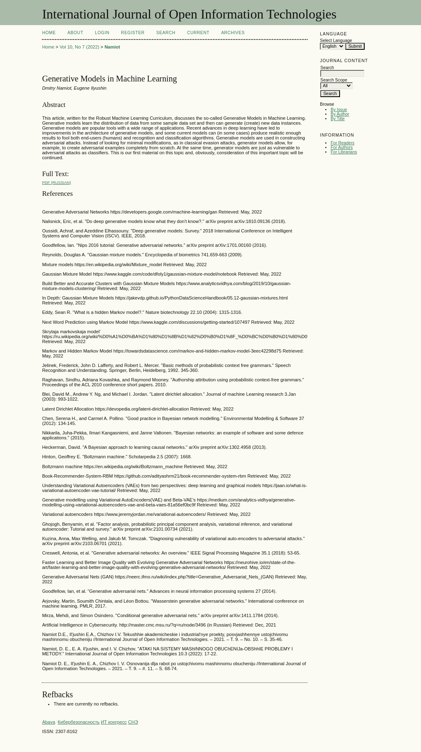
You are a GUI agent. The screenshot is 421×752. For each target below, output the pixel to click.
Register (132, 32)
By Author (340, 114)
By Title (338, 118)
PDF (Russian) (56, 182)
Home (49, 32)
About (75, 32)
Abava (48, 722)
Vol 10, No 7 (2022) (79, 46)
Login (102, 32)
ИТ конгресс (114, 722)
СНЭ (133, 722)
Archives (233, 32)
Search (165, 32)
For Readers (342, 143)
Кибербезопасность (78, 722)
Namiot (112, 46)
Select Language (336, 40)
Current (198, 32)
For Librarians (344, 152)
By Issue (339, 109)
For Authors (342, 147)
